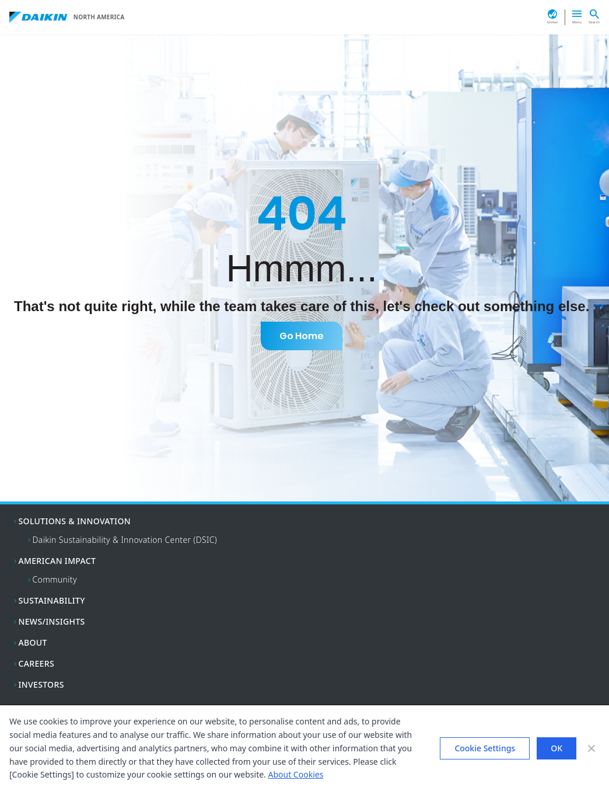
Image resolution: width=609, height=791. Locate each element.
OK (556, 748)
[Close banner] (591, 748)
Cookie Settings (484, 748)
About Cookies (296, 774)
